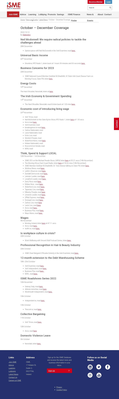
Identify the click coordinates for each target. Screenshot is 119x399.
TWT (99, 367)
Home (22, 20)
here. (73, 51)
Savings (60, 14)
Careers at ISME (15, 380)
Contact (108, 14)
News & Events (90, 15)
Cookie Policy (61, 390)
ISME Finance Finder (74, 15)
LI (90, 367)
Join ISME (13, 15)
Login (109, 2)
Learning (32, 15)
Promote (52, 14)
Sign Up (51, 371)
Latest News (43, 20)
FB (107, 367)
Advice (23, 14)
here (51, 91)
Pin (90, 375)
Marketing (26, 35)
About (100, 14)
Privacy (59, 387)
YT (99, 375)
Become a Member (96, 2)
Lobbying (42, 14)
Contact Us (13, 377)
